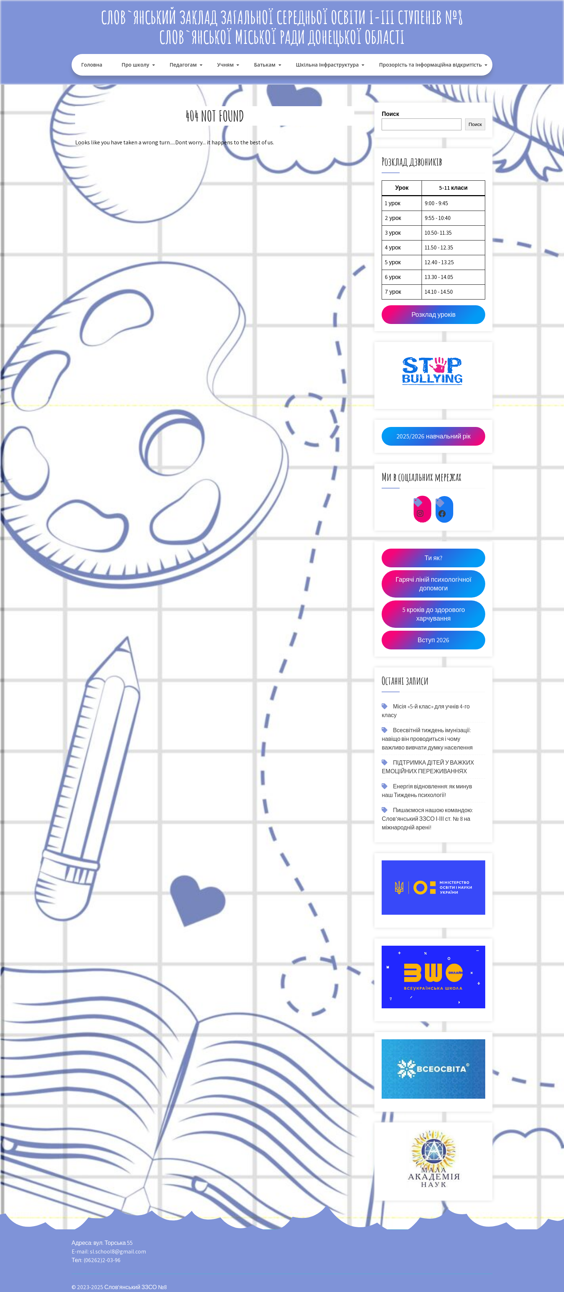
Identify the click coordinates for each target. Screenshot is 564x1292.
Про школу (135, 64)
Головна (92, 64)
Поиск (390, 114)
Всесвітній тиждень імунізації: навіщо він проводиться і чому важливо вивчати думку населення (427, 738)
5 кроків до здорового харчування (433, 614)
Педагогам (183, 64)
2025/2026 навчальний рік (433, 436)
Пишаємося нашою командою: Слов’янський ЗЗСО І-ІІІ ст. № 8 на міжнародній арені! (427, 818)
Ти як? (433, 558)
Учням (225, 64)
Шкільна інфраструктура (327, 64)
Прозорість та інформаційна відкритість (430, 64)
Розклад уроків (433, 314)
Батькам (265, 64)
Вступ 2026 (433, 640)
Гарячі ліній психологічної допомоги (434, 583)
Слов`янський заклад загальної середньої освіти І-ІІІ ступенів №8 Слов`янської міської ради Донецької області (282, 27)
